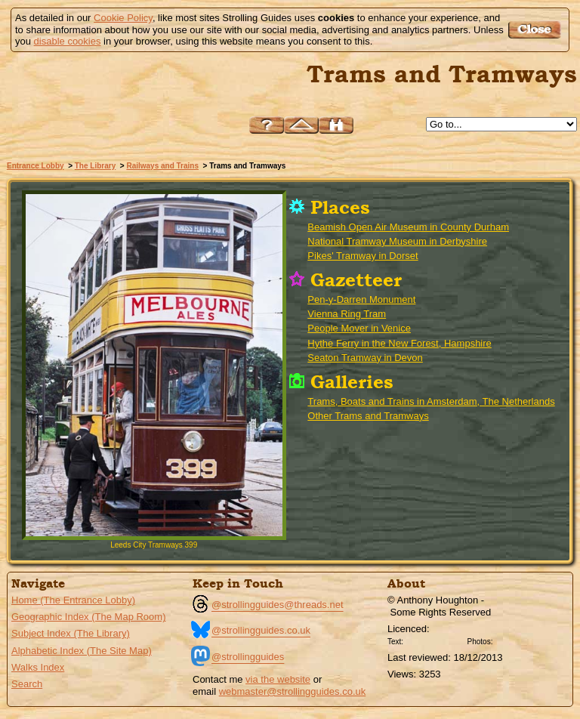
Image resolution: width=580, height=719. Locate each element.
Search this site (336, 125)
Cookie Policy (123, 17)
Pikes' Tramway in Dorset (362, 255)
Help (266, 125)
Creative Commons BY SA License (524, 639)
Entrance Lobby (35, 166)
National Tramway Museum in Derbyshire (397, 241)
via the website (277, 679)
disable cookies (67, 41)
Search (26, 684)
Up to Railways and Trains (301, 125)
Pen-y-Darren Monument (361, 299)
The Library (95, 166)
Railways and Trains (162, 166)
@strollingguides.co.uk (260, 630)
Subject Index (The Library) (70, 633)
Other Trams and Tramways (367, 415)
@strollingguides (247, 656)
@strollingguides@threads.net (277, 604)
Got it (536, 30)
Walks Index (37, 667)
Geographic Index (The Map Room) (88, 616)
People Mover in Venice (359, 328)
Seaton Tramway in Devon (364, 357)
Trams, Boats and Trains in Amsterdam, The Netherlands (430, 401)
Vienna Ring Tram (346, 313)
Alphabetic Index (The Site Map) (81, 650)
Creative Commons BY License (435, 639)
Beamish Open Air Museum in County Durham (408, 227)
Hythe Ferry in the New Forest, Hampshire (399, 343)
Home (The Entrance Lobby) (73, 600)
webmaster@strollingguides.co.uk (292, 691)
